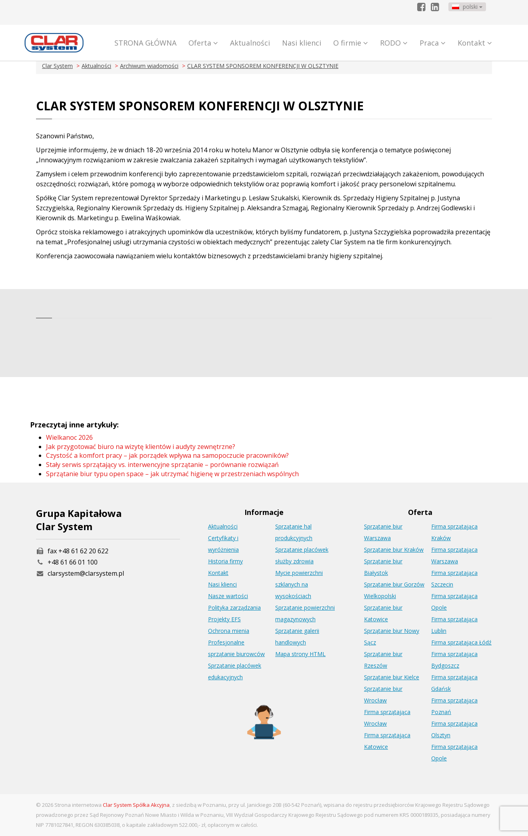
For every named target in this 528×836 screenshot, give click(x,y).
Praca (433, 43)
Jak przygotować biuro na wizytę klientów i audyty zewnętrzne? (140, 446)
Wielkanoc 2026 (69, 437)
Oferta (203, 43)
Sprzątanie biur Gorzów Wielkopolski (394, 590)
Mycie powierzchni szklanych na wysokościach (299, 584)
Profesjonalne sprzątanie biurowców (236, 648)
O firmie (350, 43)
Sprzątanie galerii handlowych (297, 636)
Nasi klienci (301, 43)
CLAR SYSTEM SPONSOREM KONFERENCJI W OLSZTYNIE (262, 66)
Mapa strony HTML (300, 654)
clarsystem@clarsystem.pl (80, 573)
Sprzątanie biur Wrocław (383, 694)
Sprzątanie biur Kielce (391, 677)
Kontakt (475, 43)
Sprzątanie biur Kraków (394, 549)
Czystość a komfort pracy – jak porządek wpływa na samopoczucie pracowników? (167, 455)
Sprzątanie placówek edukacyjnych (234, 671)
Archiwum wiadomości (149, 66)
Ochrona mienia (228, 630)
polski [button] (467, 6)
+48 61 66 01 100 (73, 562)
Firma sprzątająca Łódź (461, 642)
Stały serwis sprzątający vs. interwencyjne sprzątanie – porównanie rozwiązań (162, 464)
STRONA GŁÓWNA (145, 43)
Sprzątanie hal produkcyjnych (293, 532)
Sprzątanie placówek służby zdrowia (301, 555)
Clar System (57, 66)
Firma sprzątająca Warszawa (454, 555)
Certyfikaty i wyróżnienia (223, 543)
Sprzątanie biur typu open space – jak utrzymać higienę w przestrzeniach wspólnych (172, 473)
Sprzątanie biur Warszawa (383, 532)
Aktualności (250, 43)
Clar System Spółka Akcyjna (136, 804)
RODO (394, 43)
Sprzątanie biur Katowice (383, 613)
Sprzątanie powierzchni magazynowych (305, 613)
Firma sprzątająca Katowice (387, 740)
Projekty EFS (224, 619)
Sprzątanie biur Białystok (383, 567)
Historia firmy (225, 561)
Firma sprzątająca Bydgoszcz (454, 659)
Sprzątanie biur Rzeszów (383, 659)
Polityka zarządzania (234, 607)
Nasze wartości (228, 596)
